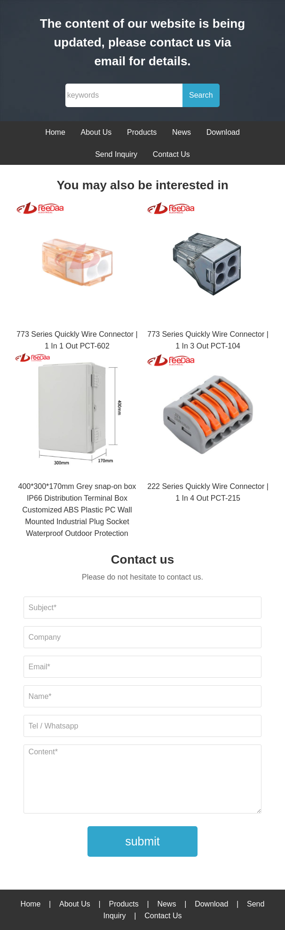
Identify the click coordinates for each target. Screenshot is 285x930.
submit (142, 841)
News (181, 132)
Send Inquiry (116, 154)
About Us (96, 132)
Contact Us (171, 154)
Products (142, 132)
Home (55, 132)
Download (223, 132)
